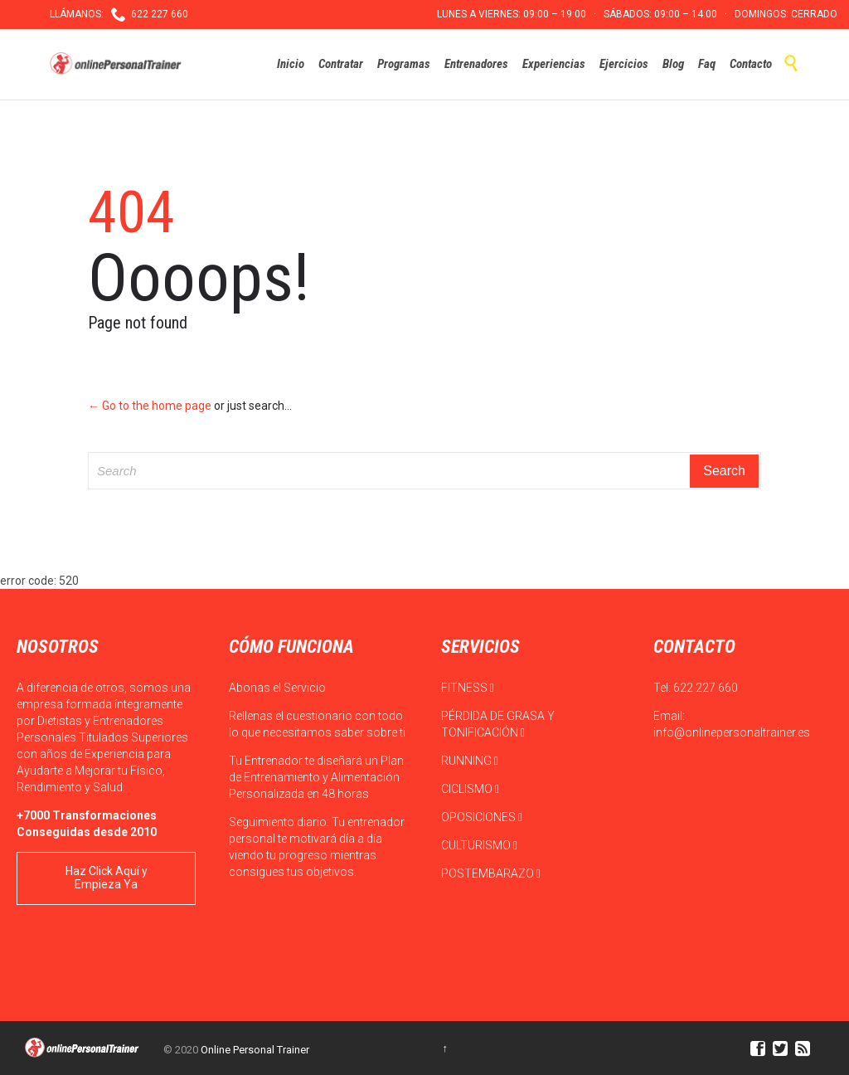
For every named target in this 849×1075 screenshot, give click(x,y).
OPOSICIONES (481, 817)
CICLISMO (470, 788)
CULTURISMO (479, 845)
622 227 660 (705, 687)
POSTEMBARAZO (491, 873)
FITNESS (467, 687)
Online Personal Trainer (255, 1049)
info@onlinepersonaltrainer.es (731, 732)
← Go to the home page (149, 405)
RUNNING (469, 760)
